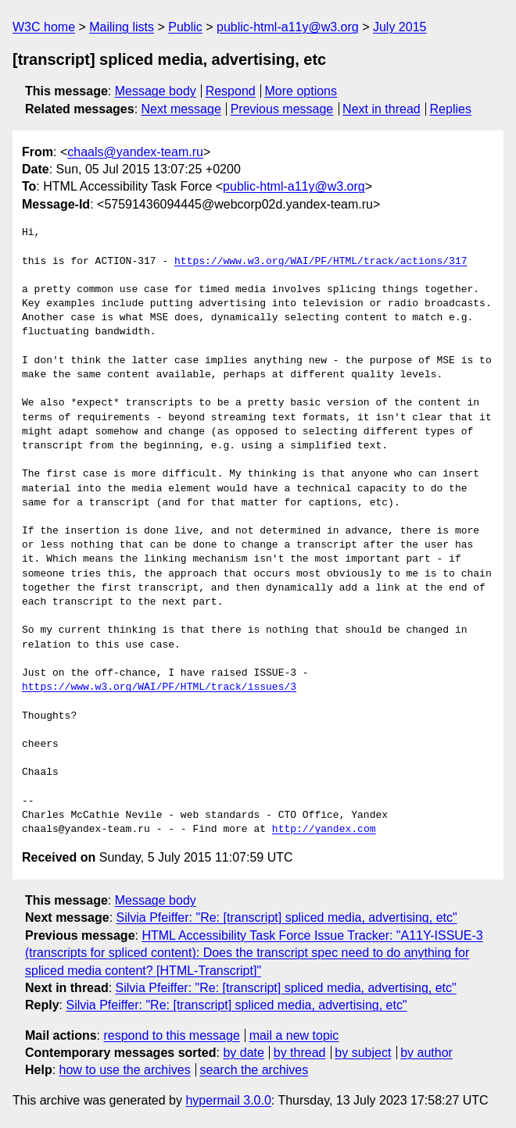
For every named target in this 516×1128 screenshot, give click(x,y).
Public (185, 27)
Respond (231, 91)
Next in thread (381, 109)
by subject (363, 1052)
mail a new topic (294, 1035)
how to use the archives (125, 1069)
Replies (450, 109)
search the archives (254, 1069)
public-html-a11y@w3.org (288, 27)
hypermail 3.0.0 (228, 1100)
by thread (300, 1052)
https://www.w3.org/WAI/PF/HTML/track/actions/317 (320, 262)
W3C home (44, 27)
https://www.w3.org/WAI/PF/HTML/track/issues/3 (159, 687)
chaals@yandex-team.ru (135, 152)
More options (301, 91)
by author (426, 1052)
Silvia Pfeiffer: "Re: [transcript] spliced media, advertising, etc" (286, 917)
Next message (181, 109)
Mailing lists (121, 27)
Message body (155, 91)
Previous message (282, 109)
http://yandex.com (324, 830)
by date (243, 1052)
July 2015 (400, 27)
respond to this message (171, 1035)
